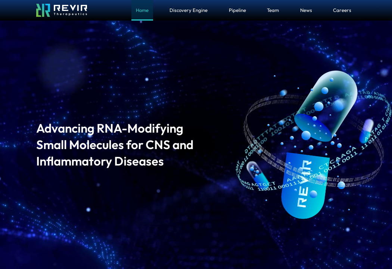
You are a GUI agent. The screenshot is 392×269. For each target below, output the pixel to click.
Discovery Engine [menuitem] (188, 10)
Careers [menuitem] (342, 10)
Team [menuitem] (273, 10)
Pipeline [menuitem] (237, 10)
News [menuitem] (306, 10)
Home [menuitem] (142, 10)
